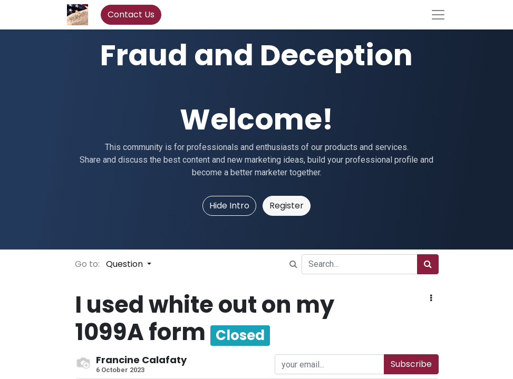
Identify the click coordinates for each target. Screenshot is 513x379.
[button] (431, 298)
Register (286, 206)
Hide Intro (229, 206)
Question (125, 264)
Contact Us (131, 14)
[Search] (428, 264)
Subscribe (411, 364)
